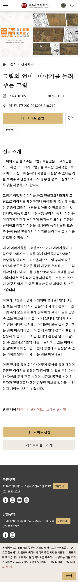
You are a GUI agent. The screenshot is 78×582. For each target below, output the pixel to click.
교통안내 (59, 486)
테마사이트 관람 (32, 118)
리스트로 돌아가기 (39, 445)
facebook (5, 500)
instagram (12, 500)
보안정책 (7, 566)
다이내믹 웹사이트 (30, 409)
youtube (19, 500)
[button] (63, 5)
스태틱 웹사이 (56, 409)
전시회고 (27, 64)
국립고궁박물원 (35, 5)
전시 (13, 64)
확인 (69, 575)
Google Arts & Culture (26, 500)
